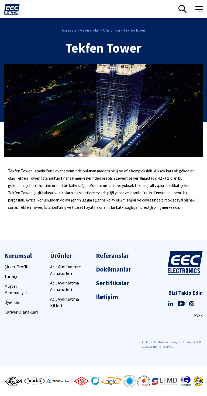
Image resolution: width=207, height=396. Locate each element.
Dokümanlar (113, 269)
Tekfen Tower (135, 30)
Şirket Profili (16, 266)
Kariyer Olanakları (21, 312)
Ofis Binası (111, 30)
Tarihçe (11, 276)
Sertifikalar (112, 283)
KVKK (198, 315)
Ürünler (61, 255)
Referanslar (89, 30)
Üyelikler (12, 302)
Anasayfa (69, 30)
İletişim (107, 297)
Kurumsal (18, 255)
